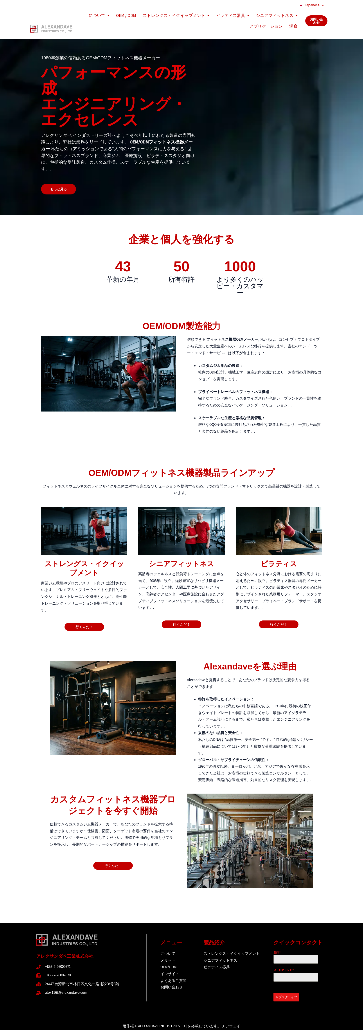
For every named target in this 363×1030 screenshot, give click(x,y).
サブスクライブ (286, 986)
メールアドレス (283, 959)
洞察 (293, 18)
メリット (167, 949)
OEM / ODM (126, 13)
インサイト (169, 963)
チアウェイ (231, 1015)
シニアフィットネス (277, 13)
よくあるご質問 (173, 970)
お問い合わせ (171, 976)
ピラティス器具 (232, 13)
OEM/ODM (168, 956)
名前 (276, 941)
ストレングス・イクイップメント (176, 13)
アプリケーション (266, 18)
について (99, 13)
